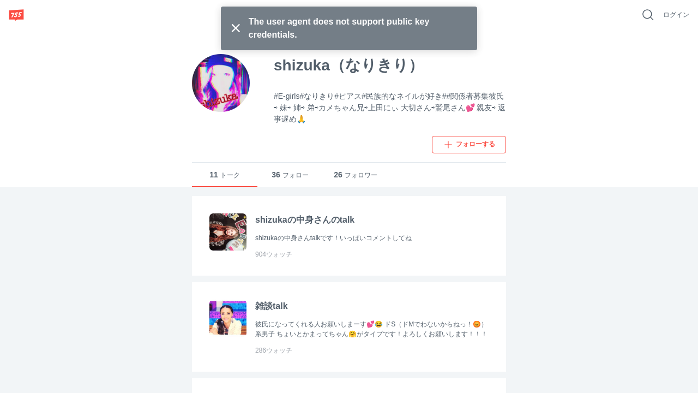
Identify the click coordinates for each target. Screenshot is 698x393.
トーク (224, 175)
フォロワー (355, 175)
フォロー (290, 175)
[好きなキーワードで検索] (647, 15)
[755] (16, 14)
